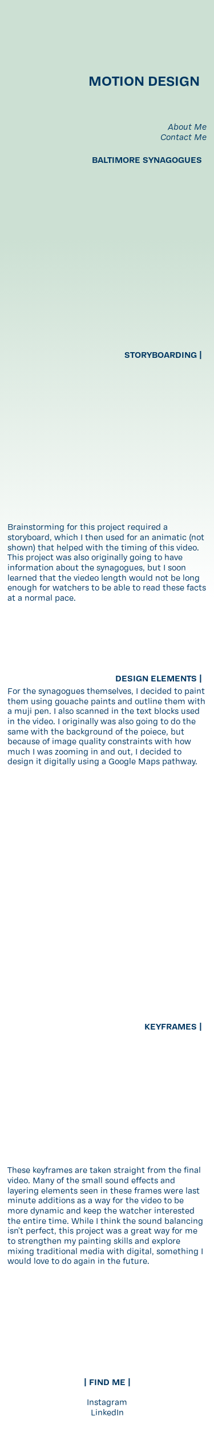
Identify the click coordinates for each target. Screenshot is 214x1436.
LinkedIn (107, 1413)
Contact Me (183, 138)
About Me (187, 127)
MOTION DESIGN (147, 82)
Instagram (107, 1403)
